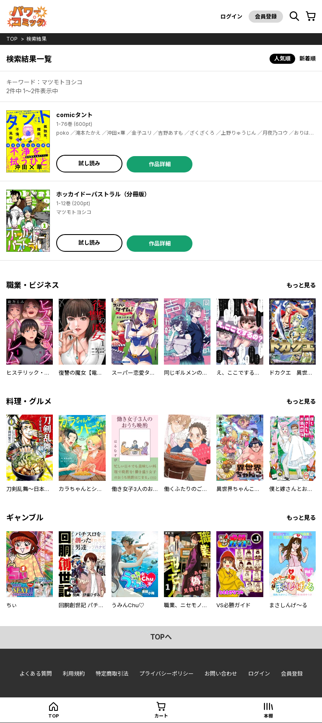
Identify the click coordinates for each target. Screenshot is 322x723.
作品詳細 (160, 164)
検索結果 (36, 39)
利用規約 (74, 673)
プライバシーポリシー (166, 673)
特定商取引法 (112, 673)
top (12, 39)
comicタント (74, 114)
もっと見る (301, 285)
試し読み (89, 163)
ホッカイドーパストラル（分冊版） (103, 194)
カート (161, 716)
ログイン (231, 16)
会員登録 (266, 16)
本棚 (268, 716)
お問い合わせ (221, 673)
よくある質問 (35, 673)
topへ (161, 637)
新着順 (307, 58)
